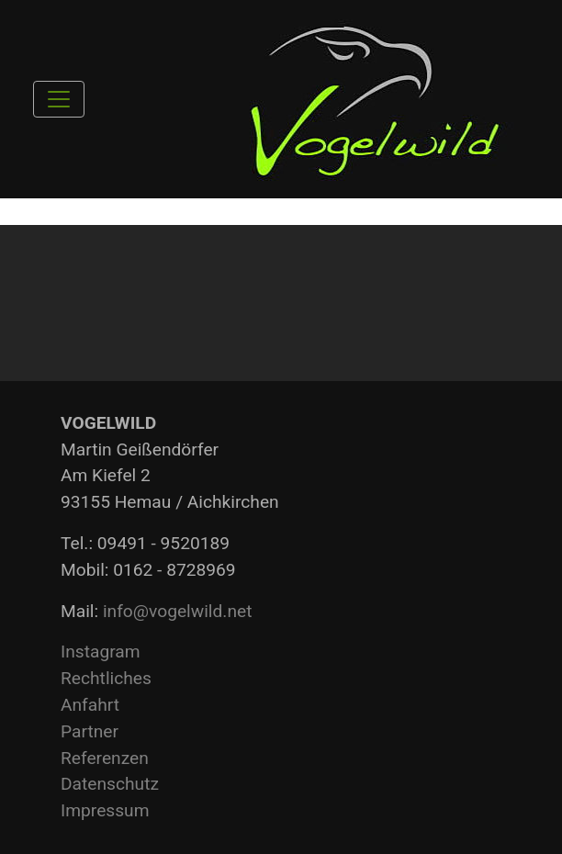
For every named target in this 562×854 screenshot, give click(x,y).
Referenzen (105, 758)
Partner (89, 731)
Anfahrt (90, 704)
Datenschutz (110, 783)
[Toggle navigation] (58, 99)
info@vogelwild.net (178, 611)
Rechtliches (106, 678)
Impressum (105, 810)
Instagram (100, 651)
